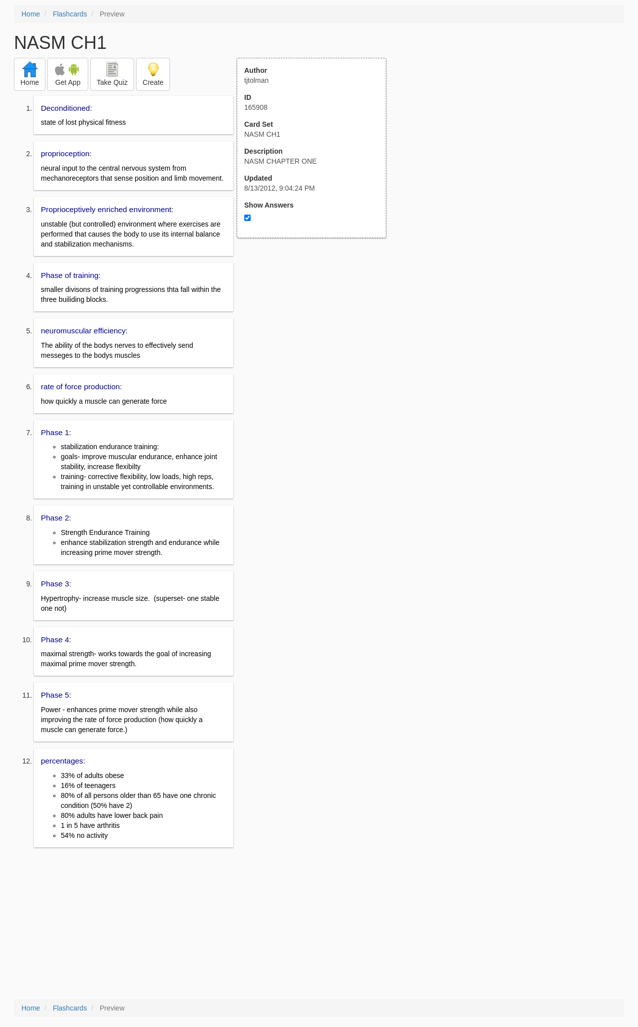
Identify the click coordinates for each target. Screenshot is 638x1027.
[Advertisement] (317, 336)
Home (30, 14)
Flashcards (70, 14)
